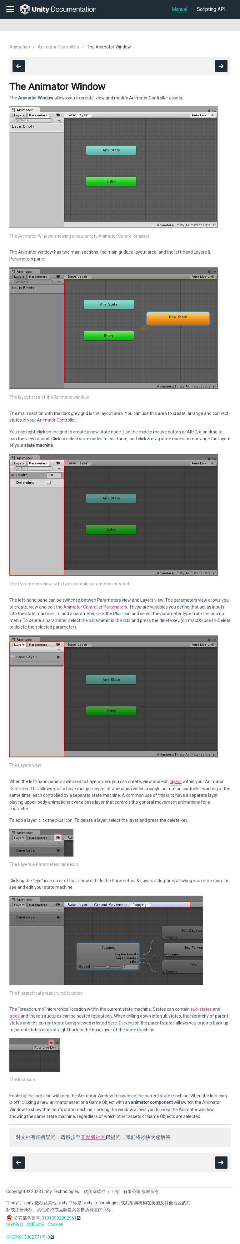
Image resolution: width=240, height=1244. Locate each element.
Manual (179, 9)
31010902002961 (59, 1218)
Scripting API (211, 9)
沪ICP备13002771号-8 (28, 1237)
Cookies (55, 1224)
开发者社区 (93, 1137)
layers (176, 781)
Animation (19, 46)
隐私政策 (35, 1224)
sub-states (201, 1009)
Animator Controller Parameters (95, 606)
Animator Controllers (58, 46)
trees (14, 1016)
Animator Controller (56, 419)
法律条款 (15, 1224)
